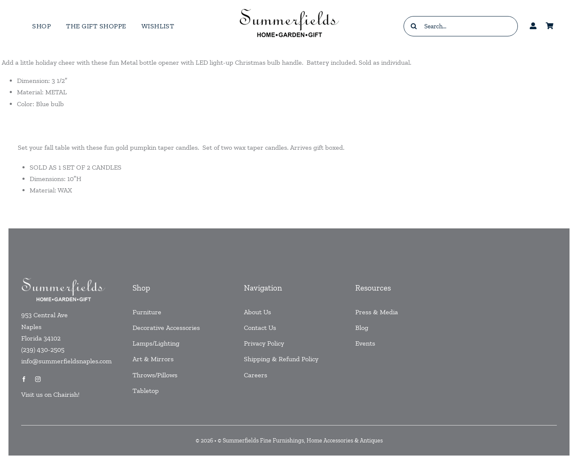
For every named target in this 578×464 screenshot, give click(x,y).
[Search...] (461, 26)
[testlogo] (289, 8)
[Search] (414, 26)
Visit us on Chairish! (50, 394)
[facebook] (24, 379)
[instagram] (38, 379)
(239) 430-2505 (42, 350)
